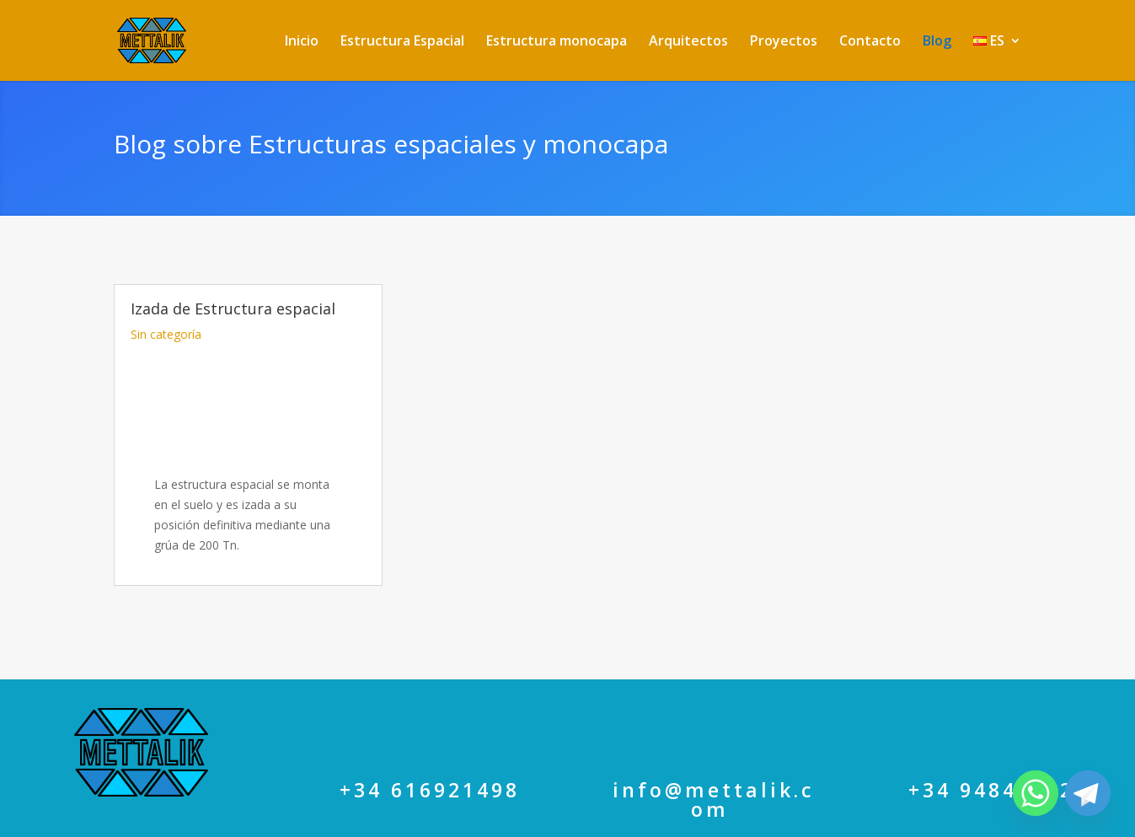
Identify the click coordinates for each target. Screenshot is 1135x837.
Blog (937, 42)
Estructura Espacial (402, 42)
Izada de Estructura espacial (233, 295)
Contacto (870, 42)
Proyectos (783, 42)
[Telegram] (1088, 793)
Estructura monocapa (556, 42)
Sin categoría (166, 321)
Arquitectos (688, 42)
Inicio (302, 42)
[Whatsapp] (1035, 793)
